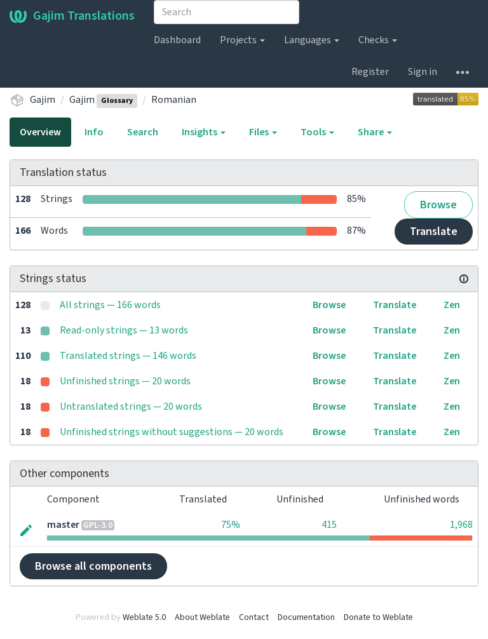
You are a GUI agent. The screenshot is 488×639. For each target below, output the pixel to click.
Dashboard (177, 40)
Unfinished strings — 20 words (125, 381)
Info (94, 132)
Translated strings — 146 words (128, 356)
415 (329, 525)
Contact (254, 617)
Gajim (42, 100)
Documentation (306, 617)
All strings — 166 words (110, 305)
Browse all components (93, 566)
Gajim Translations (72, 16)
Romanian (173, 100)
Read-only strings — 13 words (124, 330)
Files (263, 132)
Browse (438, 205)
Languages (311, 40)
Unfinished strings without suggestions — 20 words (171, 432)
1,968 (461, 525)
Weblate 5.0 (144, 617)
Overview (40, 132)
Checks (377, 40)
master (63, 525)
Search (142, 132)
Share (375, 132)
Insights (204, 132)
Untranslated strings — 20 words (131, 407)
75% (230, 525)
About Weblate (202, 617)
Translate (434, 231)
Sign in (422, 72)
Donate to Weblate (378, 617)
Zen (452, 305)
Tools (317, 132)
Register (370, 72)
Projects (242, 40)
